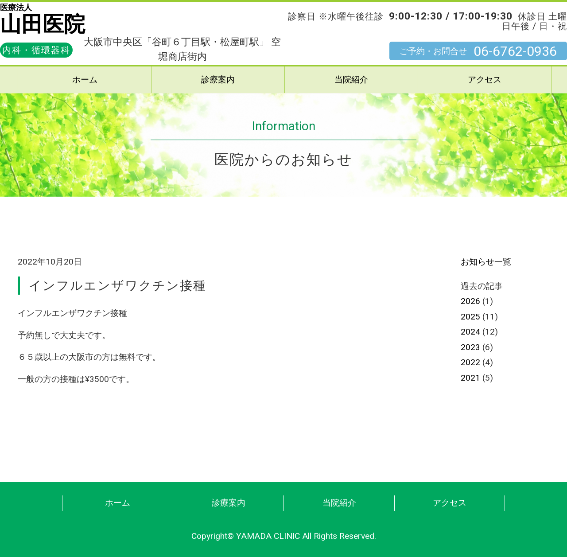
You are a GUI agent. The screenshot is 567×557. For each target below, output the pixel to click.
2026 (470, 301)
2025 (470, 317)
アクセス (484, 79)
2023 (470, 347)
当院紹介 (351, 79)
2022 (470, 362)
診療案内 (218, 79)
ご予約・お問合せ (478, 51)
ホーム (84, 79)
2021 (470, 378)
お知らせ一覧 (486, 262)
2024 (470, 332)
